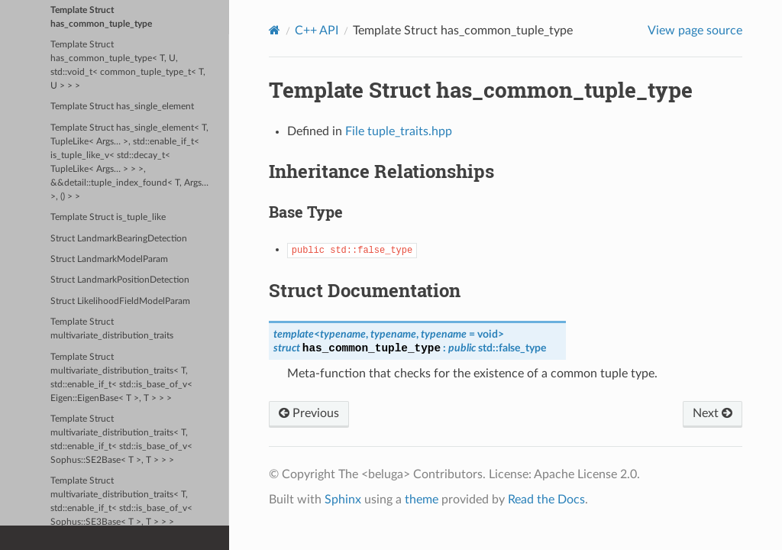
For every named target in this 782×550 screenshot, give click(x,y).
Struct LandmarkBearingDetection (118, 239)
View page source (695, 30)
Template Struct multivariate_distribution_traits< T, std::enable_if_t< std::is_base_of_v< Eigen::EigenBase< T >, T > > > (121, 378)
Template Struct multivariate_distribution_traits (111, 329)
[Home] (274, 30)
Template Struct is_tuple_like (108, 217)
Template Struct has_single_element (122, 106)
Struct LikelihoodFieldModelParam (120, 301)
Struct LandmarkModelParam (109, 259)
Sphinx (343, 499)
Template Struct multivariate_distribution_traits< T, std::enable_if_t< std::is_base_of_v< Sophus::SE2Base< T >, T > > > (121, 439)
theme (421, 499)
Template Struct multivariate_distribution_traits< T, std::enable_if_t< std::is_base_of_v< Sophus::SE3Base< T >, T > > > (121, 501)
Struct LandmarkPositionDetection (119, 280)
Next (712, 413)
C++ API (316, 30)
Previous (309, 413)
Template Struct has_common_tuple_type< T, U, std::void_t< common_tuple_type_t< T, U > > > (127, 65)
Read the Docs (546, 499)
